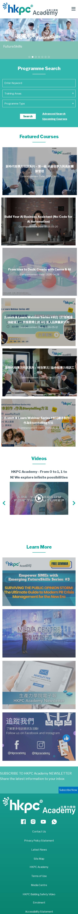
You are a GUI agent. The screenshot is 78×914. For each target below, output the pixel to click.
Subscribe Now (68, 790)
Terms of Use (39, 876)
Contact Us (39, 831)
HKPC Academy (39, 867)
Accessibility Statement (39, 911)
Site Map (39, 858)
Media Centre (39, 885)
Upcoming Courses (54, 119)
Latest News (39, 849)
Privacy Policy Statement (39, 840)
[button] (29, 57)
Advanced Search (54, 113)
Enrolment (39, 902)
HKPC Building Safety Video (39, 894)
